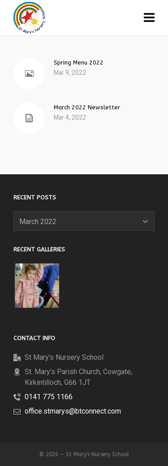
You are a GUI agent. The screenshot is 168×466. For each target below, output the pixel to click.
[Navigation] (149, 18)
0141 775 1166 (49, 397)
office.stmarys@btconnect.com (73, 411)
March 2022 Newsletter (87, 107)
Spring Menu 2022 (78, 62)
